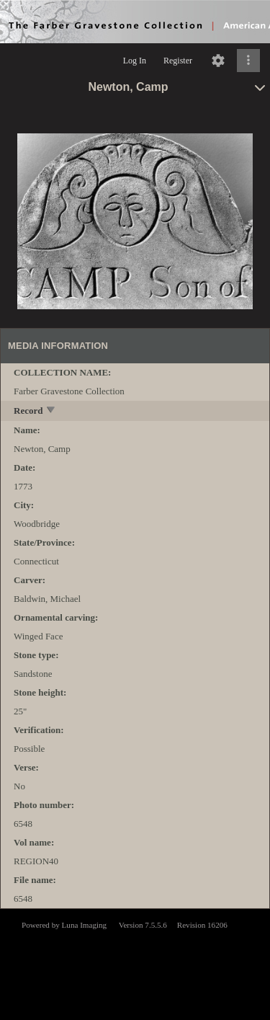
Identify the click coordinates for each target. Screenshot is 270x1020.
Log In (134, 61)
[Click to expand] (248, 60)
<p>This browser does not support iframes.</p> (135, 963)
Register (177, 61)
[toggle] (51, 411)
